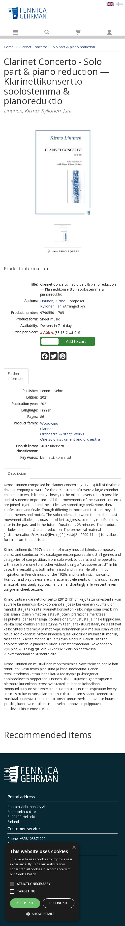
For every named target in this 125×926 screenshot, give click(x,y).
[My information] (109, 32)
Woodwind (49, 423)
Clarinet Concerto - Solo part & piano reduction (57, 47)
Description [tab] (17, 473)
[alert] (42, 881)
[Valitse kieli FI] (119, 3)
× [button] (74, 848)
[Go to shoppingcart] (78, 32)
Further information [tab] (17, 376)
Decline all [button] (58, 903)
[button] (42, 913)
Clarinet (46, 428)
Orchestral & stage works (62, 433)
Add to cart (76, 341)
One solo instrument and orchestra (70, 439)
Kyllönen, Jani (51, 306)
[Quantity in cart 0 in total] (78, 33)
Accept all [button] (25, 903)
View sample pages (63, 251)
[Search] (47, 32)
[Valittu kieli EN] (110, 3)
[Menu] (15, 32)
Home (9, 47)
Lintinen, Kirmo (52, 300)
